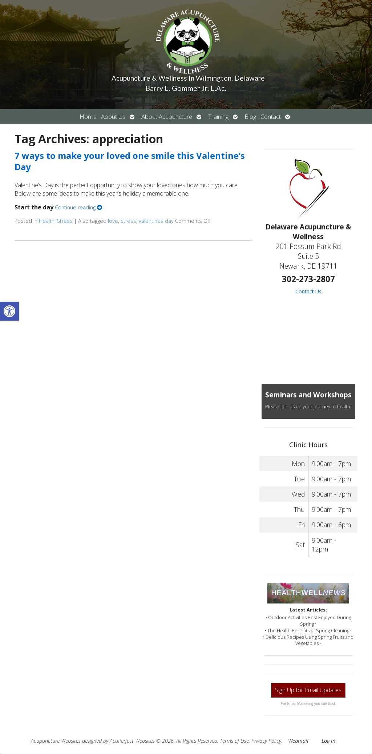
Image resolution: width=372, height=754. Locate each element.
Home (88, 116)
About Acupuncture (166, 116)
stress (128, 220)
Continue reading (78, 207)
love (113, 220)
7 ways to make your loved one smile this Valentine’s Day (130, 161)
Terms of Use (234, 740)
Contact (270, 116)
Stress (65, 220)
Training (218, 116)
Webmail (298, 740)
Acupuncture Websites (56, 740)
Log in (328, 740)
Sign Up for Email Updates (308, 690)
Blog (250, 116)
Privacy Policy (266, 740)
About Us (113, 116)
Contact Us (308, 291)
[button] (9, 311)
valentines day (156, 220)
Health (46, 220)
